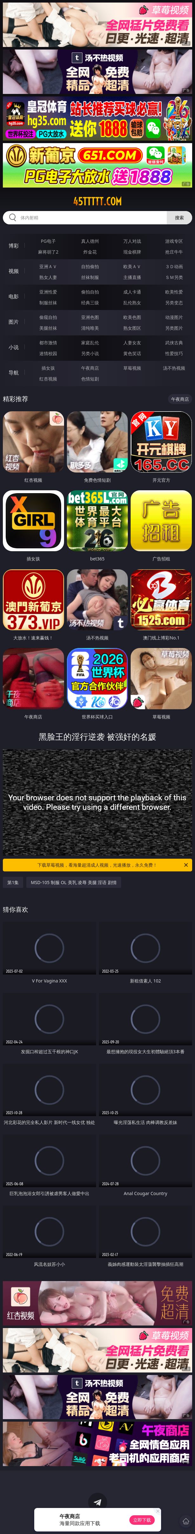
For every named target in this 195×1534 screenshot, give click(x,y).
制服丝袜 (48, 303)
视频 (14, 271)
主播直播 (132, 277)
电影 (14, 296)
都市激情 (48, 343)
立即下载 (142, 1520)
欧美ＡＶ (132, 266)
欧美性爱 (174, 292)
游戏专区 (174, 241)
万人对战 (132, 241)
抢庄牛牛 (174, 252)
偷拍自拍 (90, 292)
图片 (14, 321)
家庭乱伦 (90, 343)
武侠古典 (174, 343)
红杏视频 (48, 379)
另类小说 (90, 353)
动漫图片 (174, 317)
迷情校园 (48, 353)
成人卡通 (132, 292)
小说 (14, 347)
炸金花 (90, 252)
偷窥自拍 (48, 317)
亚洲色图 (90, 317)
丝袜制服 (90, 277)
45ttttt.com (97, 201)
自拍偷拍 (90, 266)
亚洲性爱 (48, 292)
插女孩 (48, 368)
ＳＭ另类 (174, 277)
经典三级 (90, 303)
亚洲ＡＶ (48, 266)
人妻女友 (132, 343)
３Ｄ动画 (174, 266)
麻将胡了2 (48, 252)
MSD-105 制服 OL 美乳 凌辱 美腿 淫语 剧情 (74, 882)
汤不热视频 (174, 368)
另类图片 (174, 328)
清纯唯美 (90, 328)
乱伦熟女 (132, 303)
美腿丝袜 (48, 328)
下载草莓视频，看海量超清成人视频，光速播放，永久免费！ (113, 865)
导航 (14, 372)
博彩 (14, 245)
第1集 (13, 882)
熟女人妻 (48, 277)
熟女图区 (132, 328)
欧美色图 (132, 317)
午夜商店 (90, 368)
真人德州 (90, 241)
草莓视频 (132, 368)
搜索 (179, 218)
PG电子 (48, 241)
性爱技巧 (174, 353)
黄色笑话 (132, 353)
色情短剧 (90, 379)
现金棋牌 (132, 252)
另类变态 (174, 303)
